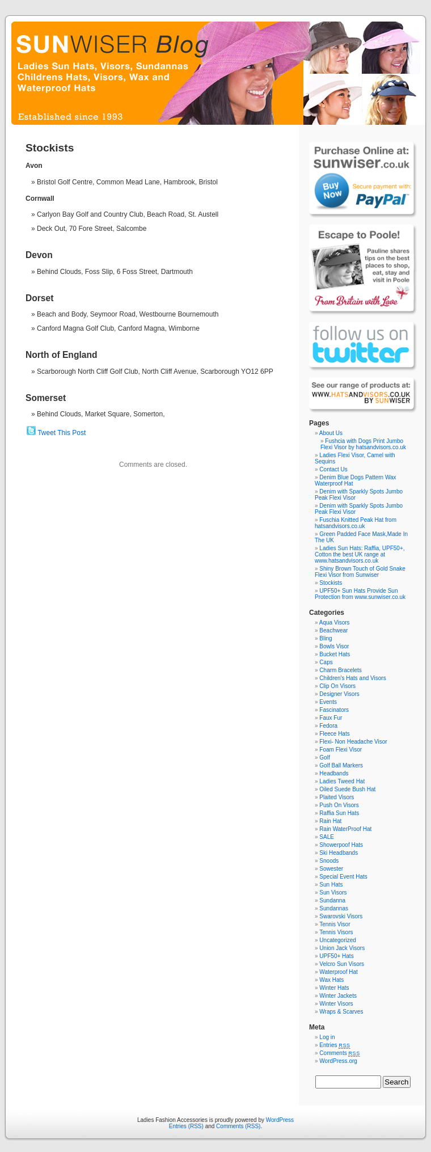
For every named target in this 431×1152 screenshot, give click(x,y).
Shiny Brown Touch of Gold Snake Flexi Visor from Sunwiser (360, 572)
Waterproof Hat (338, 972)
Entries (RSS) (186, 1126)
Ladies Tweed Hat (342, 781)
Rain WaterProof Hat (345, 829)
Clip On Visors (337, 686)
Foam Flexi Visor (340, 749)
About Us (331, 433)
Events (328, 702)
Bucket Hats (334, 654)
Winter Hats (334, 988)
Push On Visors (338, 805)
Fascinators (334, 710)
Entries (334, 1045)
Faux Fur (330, 718)
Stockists (330, 583)
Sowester (331, 869)
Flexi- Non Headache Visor (353, 742)
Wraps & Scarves (341, 1011)
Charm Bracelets (340, 670)
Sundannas (333, 908)
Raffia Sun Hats (339, 813)
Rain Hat (330, 821)
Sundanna (332, 900)
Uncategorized (337, 940)
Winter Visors (336, 1004)
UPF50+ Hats (336, 956)
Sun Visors (333, 892)
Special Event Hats (343, 877)
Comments (339, 1053)
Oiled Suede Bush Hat (347, 789)
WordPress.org (338, 1061)
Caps (325, 662)
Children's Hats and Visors (352, 678)
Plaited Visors (336, 797)
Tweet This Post (61, 433)
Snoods (329, 861)
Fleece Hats (334, 734)
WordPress (280, 1120)
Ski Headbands (338, 853)
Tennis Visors (336, 932)
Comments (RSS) (238, 1126)
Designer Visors (339, 694)
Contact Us (333, 469)
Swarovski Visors (340, 916)
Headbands (333, 773)
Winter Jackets (338, 996)
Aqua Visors (334, 622)
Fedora (328, 726)
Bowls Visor (334, 646)
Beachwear (333, 630)
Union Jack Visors (342, 948)
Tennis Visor (334, 924)
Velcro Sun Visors (341, 964)
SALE (326, 837)
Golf (324, 757)
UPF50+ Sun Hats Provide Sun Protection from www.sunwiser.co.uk (360, 594)
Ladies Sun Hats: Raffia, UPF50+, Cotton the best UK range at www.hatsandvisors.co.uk (360, 554)
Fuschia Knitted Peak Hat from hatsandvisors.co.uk (355, 523)
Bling (325, 638)
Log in (327, 1037)
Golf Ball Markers (341, 765)
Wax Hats (331, 980)
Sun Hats (331, 884)
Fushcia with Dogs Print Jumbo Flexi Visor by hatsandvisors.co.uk (363, 444)
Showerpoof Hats (341, 845)
